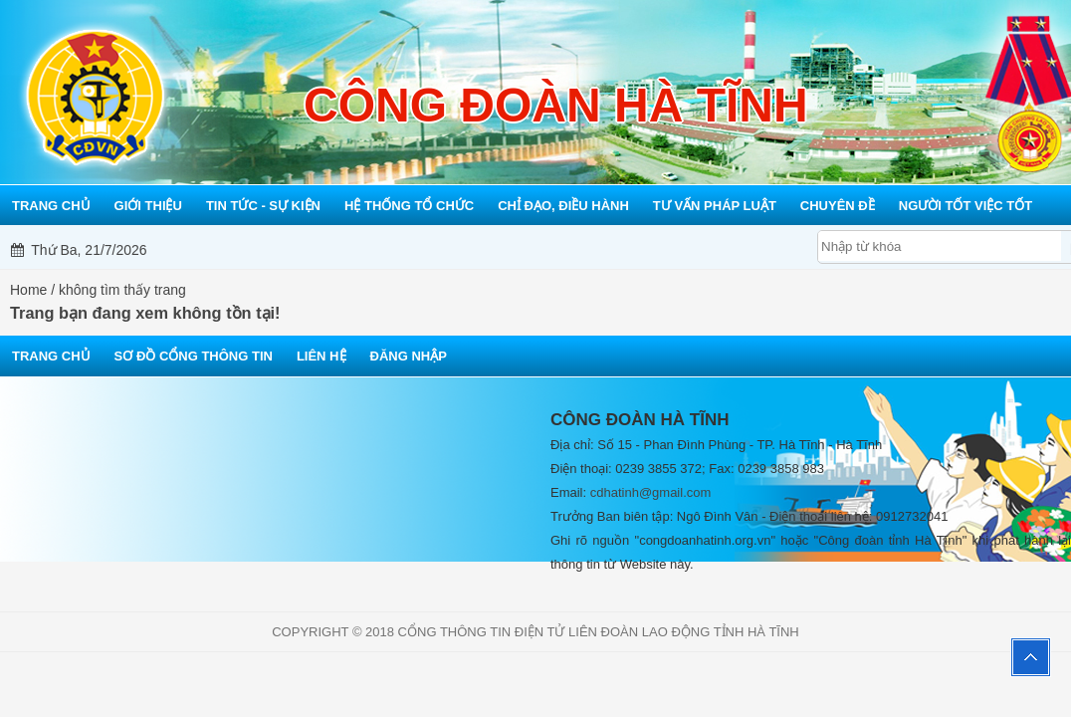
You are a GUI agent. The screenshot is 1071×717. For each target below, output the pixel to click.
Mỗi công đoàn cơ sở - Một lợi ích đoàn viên (559, 250)
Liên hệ (321, 356)
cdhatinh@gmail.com (651, 492)
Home (28, 290)
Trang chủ (51, 356)
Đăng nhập (408, 356)
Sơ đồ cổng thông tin (193, 356)
